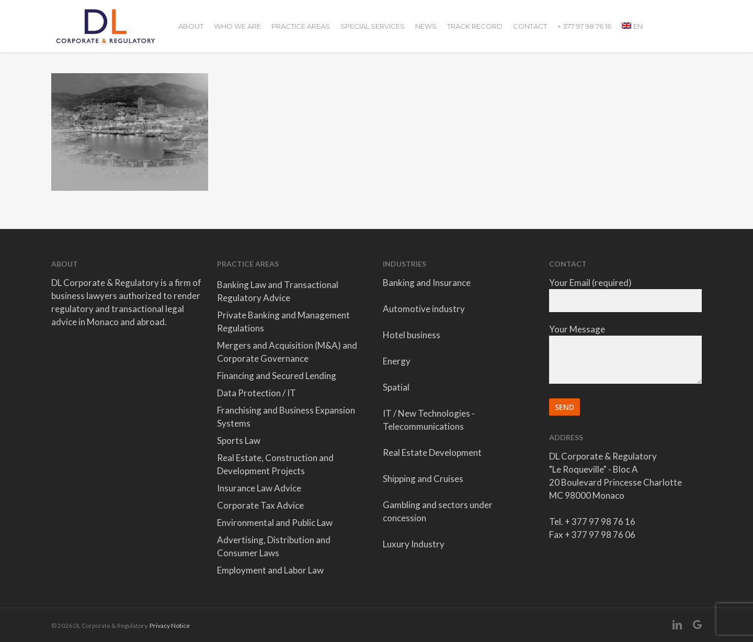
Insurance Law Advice (259, 488)
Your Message (625, 355)
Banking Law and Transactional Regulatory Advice (277, 291)
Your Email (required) (625, 294)
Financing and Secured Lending (276, 375)
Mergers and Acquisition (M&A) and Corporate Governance (287, 352)
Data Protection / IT (256, 392)
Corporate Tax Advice (260, 505)
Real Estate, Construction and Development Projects (275, 464)
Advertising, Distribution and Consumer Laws (273, 546)
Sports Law (238, 440)
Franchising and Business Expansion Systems (286, 417)
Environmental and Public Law (275, 522)
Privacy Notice (170, 625)
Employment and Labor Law (270, 570)
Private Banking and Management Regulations (283, 321)
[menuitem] (632, 26)
